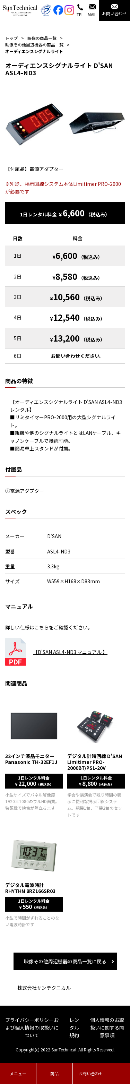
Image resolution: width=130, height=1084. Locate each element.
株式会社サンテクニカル (44, 987)
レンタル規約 (74, 1027)
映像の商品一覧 (42, 38)
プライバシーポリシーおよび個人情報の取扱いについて (32, 1027)
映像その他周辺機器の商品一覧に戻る (65, 961)
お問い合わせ (90, 1073)
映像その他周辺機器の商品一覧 (34, 45)
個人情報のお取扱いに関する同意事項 (107, 1027)
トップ (11, 38)
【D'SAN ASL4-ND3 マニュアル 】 (70, 651)
